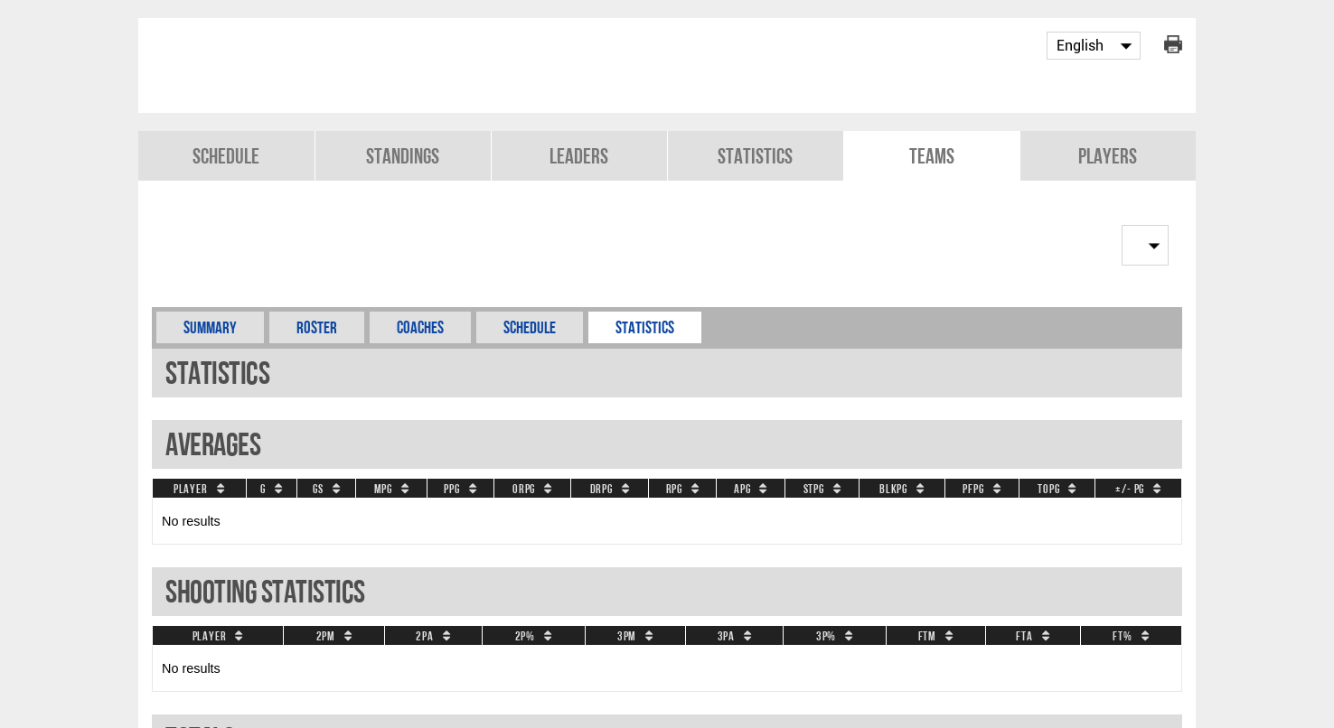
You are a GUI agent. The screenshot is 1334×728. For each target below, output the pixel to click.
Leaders (579, 156)
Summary (210, 327)
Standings (402, 156)
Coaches (420, 327)
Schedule (226, 156)
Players (1107, 156)
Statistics (755, 156)
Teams (931, 156)
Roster (316, 327)
